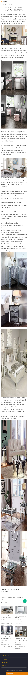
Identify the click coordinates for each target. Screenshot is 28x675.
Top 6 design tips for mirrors (20, 616)
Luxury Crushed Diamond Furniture (6, 637)
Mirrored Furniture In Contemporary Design (21, 639)
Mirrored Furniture (9, 4)
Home (2, 4)
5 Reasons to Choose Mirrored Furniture (6, 616)
